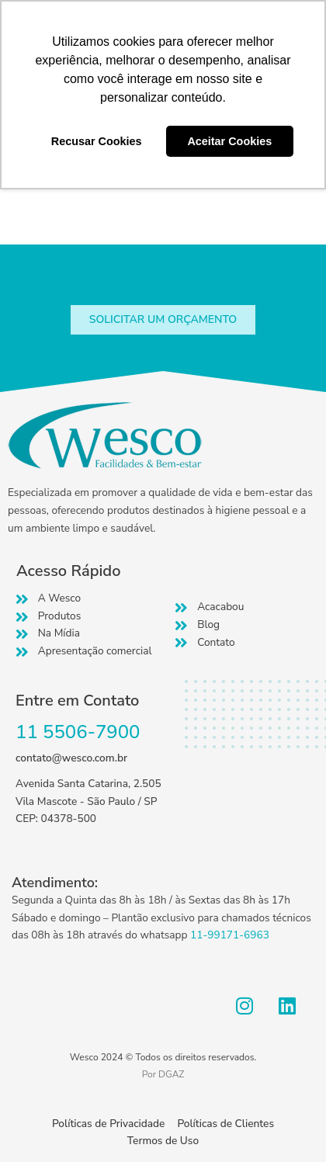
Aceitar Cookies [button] (229, 141)
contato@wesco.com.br (71, 758)
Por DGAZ (163, 1074)
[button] (163, 320)
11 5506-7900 (78, 732)
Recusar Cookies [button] (96, 141)
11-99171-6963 (229, 935)
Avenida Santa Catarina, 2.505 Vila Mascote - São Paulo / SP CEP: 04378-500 (88, 801)
